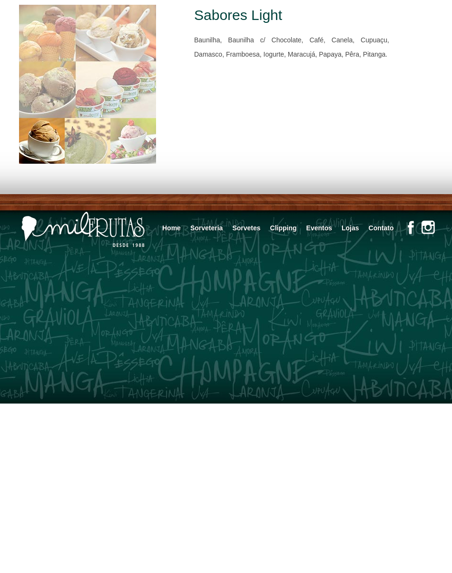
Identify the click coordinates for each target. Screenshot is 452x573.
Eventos (319, 228)
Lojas (350, 228)
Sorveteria (206, 228)
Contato (381, 228)
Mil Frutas (83, 230)
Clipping (283, 228)
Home (171, 228)
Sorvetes (246, 228)
